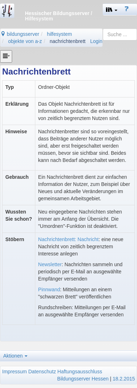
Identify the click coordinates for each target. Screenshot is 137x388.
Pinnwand (49, 289)
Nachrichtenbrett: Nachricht (68, 239)
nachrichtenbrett (67, 41)
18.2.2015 (124, 379)
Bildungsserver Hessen (82, 379)
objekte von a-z (25, 41)
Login (96, 41)
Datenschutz (42, 371)
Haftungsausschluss (79, 371)
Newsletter (50, 264)
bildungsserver (19, 34)
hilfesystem (59, 34)
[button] (111, 9)
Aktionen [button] (15, 356)
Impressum (14, 371)
